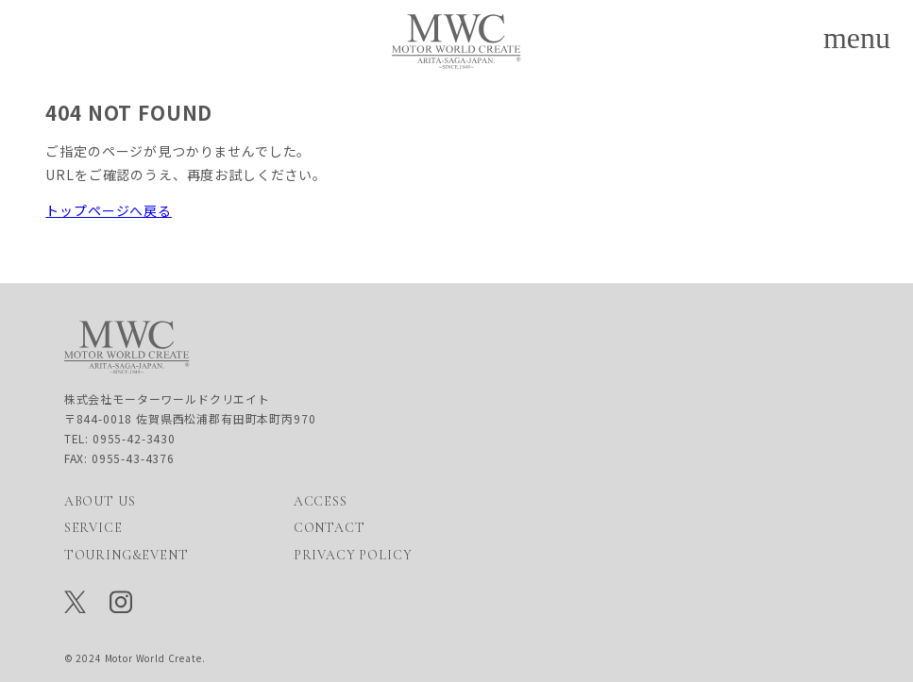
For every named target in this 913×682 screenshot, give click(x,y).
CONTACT (329, 529)
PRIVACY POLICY (353, 555)
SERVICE (93, 529)
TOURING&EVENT (126, 555)
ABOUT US (100, 501)
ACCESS (320, 501)
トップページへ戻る (108, 210)
